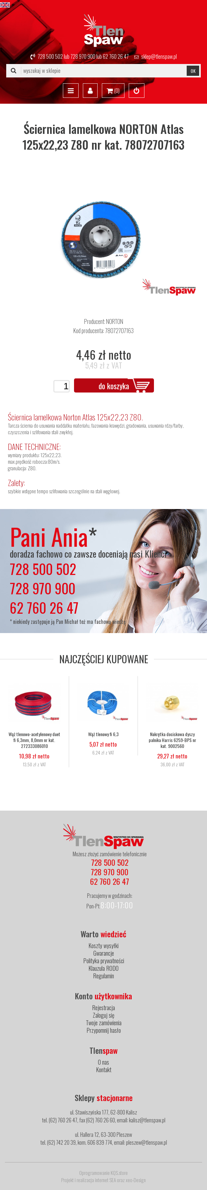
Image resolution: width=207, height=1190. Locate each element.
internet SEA (105, 1179)
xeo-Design (136, 1179)
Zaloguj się (103, 1015)
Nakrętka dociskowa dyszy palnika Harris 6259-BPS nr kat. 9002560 (172, 740)
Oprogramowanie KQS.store (103, 1172)
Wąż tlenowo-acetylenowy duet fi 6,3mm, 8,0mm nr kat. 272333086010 (34, 740)
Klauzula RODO (103, 968)
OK (193, 70)
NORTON (114, 321)
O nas (103, 1062)
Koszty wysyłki (103, 945)
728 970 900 (82, 56)
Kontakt (103, 1069)
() (113, 91)
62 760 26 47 (116, 56)
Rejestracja (103, 1007)
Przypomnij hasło (103, 1030)
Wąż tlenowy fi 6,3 (103, 734)
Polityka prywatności (103, 960)
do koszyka (114, 386)
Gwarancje (103, 953)
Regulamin (103, 975)
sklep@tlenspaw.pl (159, 56)
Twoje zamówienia (104, 1022)
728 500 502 (50, 56)
